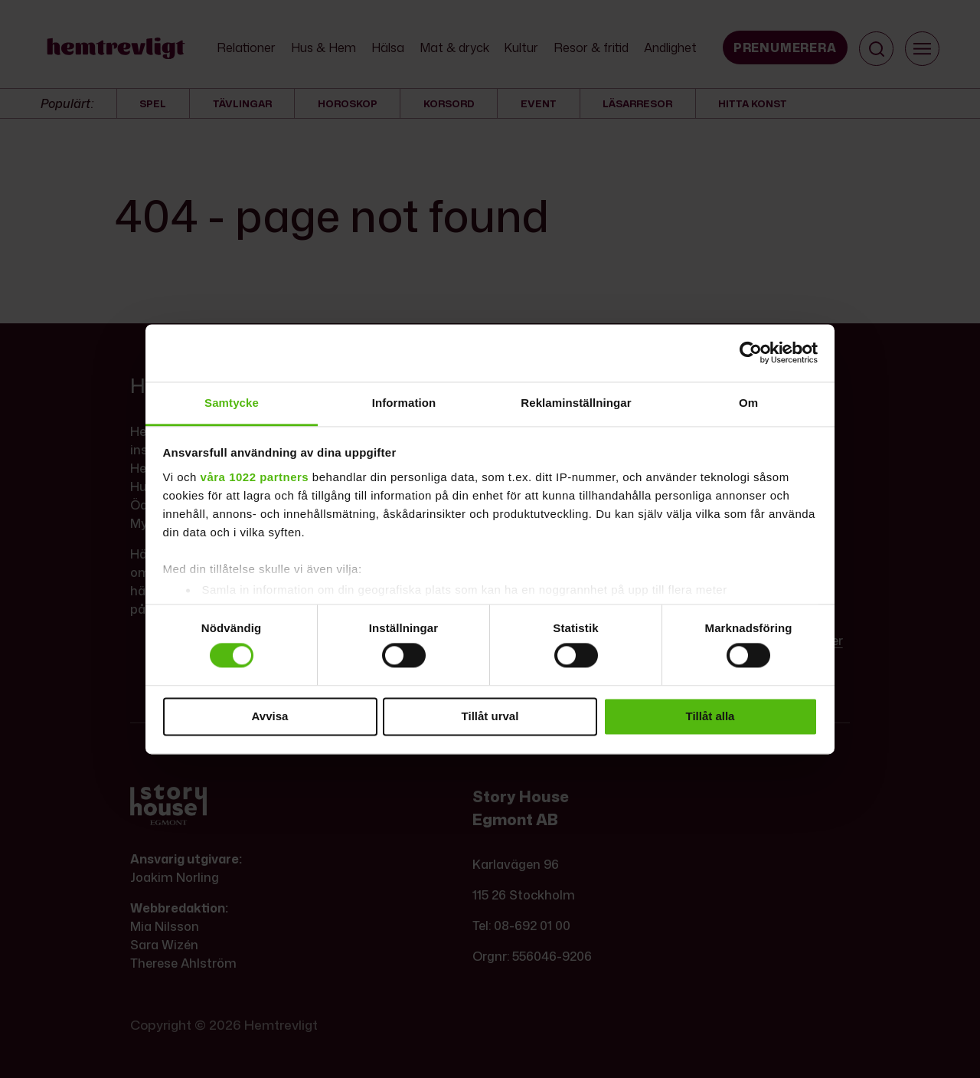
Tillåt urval (490, 715)
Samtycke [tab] (231, 402)
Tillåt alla (710, 715)
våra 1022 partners (255, 476)
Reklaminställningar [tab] (576, 402)
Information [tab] (404, 402)
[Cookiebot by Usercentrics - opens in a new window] (751, 352)
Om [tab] (748, 402)
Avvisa (270, 715)
